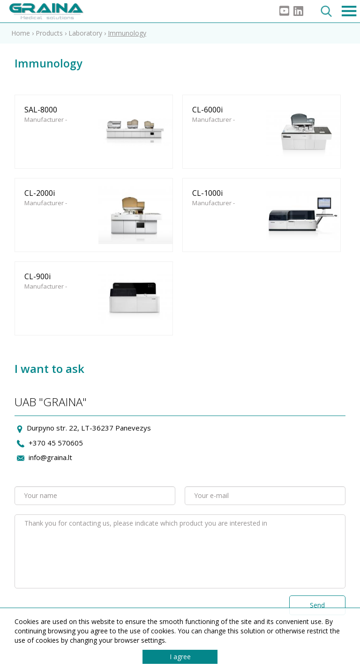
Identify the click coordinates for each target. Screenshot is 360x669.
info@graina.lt (50, 457)
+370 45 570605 (56, 442)
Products (49, 33)
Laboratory (86, 33)
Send (317, 605)
